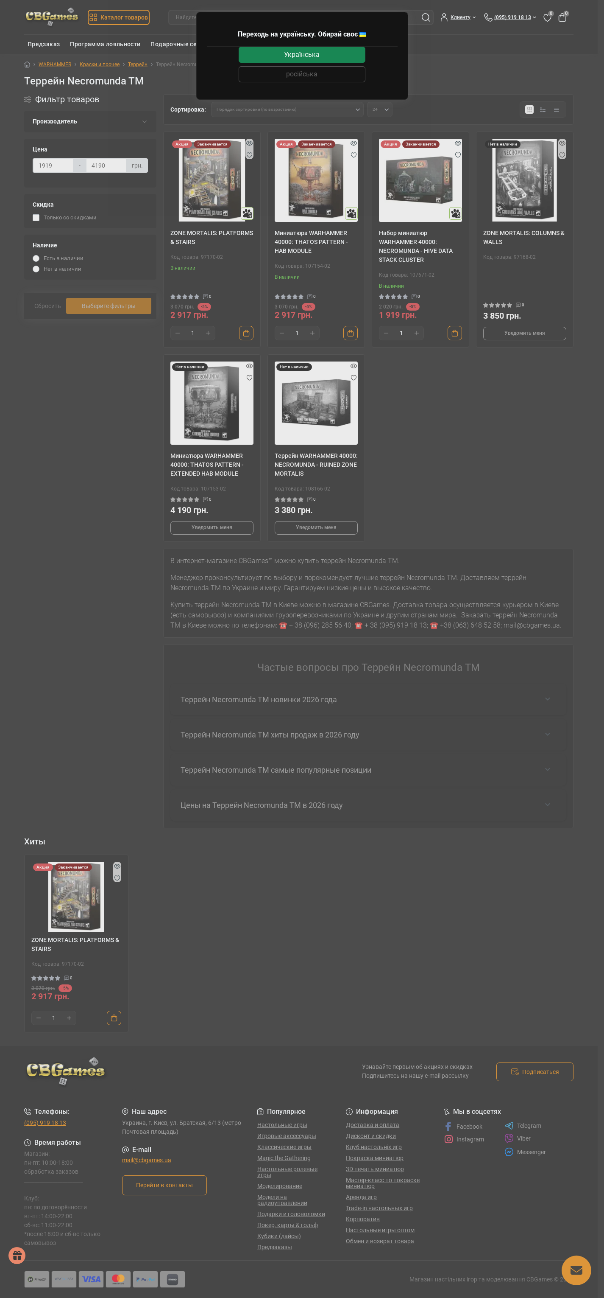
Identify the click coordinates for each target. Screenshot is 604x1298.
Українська (302, 54)
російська (301, 74)
